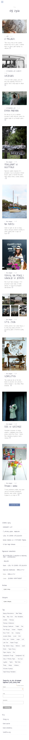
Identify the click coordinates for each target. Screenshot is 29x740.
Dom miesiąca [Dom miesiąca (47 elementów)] (6, 629)
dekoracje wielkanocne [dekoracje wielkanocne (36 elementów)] (8, 623)
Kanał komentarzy (7, 728)
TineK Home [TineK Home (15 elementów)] (17, 662)
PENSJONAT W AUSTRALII (11, 166)
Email (13, 687)
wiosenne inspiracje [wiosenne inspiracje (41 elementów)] (8, 668)
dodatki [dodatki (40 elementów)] (17, 626)
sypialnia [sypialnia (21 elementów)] (5, 662)
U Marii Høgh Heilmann (9, 544)
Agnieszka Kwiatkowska (9, 570)
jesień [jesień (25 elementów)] (14, 636)
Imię (4, 693)
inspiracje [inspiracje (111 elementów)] (18, 633)
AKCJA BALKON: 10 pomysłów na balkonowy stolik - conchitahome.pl (14, 556)
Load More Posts (14, 505)
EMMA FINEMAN (11, 110)
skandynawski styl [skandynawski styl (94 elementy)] (20, 655)
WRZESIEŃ (9, 75)
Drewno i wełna (10, 485)
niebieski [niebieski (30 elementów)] (18, 646)
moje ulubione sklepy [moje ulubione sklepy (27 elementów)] (8, 646)
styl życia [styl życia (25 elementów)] (20, 659)
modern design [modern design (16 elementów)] (14, 642)
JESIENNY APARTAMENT (15, 578)
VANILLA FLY (20, 570)
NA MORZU (9, 224)
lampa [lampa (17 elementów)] (18, 639)
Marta (4, 565)
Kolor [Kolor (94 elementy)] (19, 636)
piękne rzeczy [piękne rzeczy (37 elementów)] (12, 649)
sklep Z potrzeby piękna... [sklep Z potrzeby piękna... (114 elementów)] (9, 659)
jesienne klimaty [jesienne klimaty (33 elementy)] (7, 636)
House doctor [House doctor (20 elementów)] (6, 633)
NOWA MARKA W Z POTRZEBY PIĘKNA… (14, 540)
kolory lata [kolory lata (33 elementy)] (6, 639)
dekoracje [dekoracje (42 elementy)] (11, 620)
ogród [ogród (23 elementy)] (23, 646)
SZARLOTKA (10, 376)
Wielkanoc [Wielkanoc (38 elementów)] (16, 665)
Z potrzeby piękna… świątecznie (11, 531)
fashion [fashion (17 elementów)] (13, 629)
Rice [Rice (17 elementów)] (14, 652)
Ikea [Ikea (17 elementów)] (12, 633)
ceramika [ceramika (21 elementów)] (5, 620)
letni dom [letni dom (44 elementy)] (5, 642)
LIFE (7, 36)
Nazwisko (5, 700)
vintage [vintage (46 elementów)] (10, 665)
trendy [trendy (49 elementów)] (4, 665)
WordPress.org (7, 732)
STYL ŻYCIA (9, 322)
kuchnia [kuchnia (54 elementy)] (12, 639)
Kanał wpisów (6, 724)
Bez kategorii (9, 162)
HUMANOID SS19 (7, 527)
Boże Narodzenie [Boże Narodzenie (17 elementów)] (19, 616)
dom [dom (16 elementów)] (22, 626)
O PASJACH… (9, 39)
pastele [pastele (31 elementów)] (4, 649)
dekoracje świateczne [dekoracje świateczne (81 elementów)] (8, 626)
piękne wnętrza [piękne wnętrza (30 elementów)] (7, 652)
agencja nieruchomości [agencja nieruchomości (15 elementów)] (8, 613)
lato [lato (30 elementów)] (23, 639)
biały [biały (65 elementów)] (4, 616)
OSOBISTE (18, 71)
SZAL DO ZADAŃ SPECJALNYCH (12, 536)
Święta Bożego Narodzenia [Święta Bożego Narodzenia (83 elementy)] (9, 672)
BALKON (6, 561)
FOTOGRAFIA (9, 71)
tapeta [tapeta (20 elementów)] (11, 662)
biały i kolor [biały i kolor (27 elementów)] (10, 616)
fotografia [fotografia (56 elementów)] (20, 629)
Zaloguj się (6, 719)
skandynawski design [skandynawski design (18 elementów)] (8, 655)
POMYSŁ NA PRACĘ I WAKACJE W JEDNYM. (14, 277)
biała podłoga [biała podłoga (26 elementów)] (19, 613)
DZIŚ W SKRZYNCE (12, 426)
